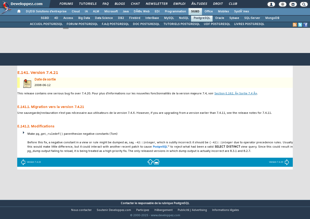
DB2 (121, 18)
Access (68, 18)
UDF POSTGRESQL (217, 24)
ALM (96, 11)
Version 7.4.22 (31, 162)
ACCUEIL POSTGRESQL (46, 24)
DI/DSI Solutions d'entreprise (46, 11)
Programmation (175, 11)
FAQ (105, 4)
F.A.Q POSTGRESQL (115, 24)
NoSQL (184, 18)
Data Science (104, 18)
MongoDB (272, 18)
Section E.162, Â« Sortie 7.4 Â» (235, 94)
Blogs (119, 4)
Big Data (84, 18)
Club (232, 4)
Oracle (219, 18)
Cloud (76, 11)
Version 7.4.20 (279, 162)
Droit (218, 4)
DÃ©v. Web (142, 11)
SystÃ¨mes (241, 11)
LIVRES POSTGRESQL (249, 24)
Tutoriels (87, 4)
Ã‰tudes (199, 4)
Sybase (234, 18)
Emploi (179, 4)
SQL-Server (252, 18)
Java (126, 11)
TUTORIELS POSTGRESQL (181, 24)
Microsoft (111, 11)
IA (86, 11)
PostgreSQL (202, 18)
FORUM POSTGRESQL (82, 24)
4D (56, 18)
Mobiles (223, 11)
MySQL (169, 18)
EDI (157, 11)
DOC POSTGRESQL (146, 24)
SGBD (195, 11)
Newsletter (156, 4)
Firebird (134, 18)
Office (208, 11)
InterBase (152, 18)
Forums (66, 4)
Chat (135, 4)
